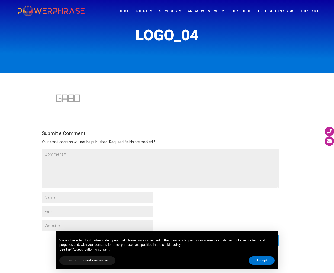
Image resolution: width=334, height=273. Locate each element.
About (141, 11)
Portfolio (241, 11)
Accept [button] (261, 260)
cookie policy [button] (171, 245)
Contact (310, 11)
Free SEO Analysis (276, 11)
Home (124, 11)
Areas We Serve (204, 11)
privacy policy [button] (179, 240)
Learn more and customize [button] (87, 260)
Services (168, 11)
